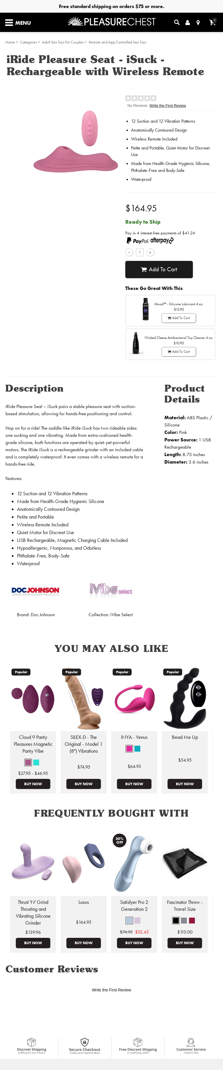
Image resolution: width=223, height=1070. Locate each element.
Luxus (83, 902)
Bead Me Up (185, 737)
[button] (28, 762)
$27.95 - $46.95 (33, 773)
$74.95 (83, 767)
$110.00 (185, 932)
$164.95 (83, 922)
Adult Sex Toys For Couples (63, 42)
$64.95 (134, 766)
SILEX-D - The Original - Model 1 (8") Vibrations (84, 744)
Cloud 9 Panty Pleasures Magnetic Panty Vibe (33, 744)
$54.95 (185, 760)
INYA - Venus (134, 737)
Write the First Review (167, 105)
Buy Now (33, 783)
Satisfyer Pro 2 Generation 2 (134, 905)
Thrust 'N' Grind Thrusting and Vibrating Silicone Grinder (33, 912)
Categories (28, 42)
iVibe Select (121, 614)
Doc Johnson (43, 614)
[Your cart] (212, 22)
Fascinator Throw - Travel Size (185, 905)
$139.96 (33, 932)
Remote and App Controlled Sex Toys (117, 42)
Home (10, 42)
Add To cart (159, 270)
